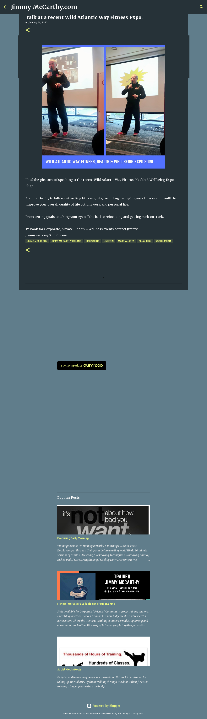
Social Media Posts (69, 669)
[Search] (201, 7)
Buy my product (82, 365)
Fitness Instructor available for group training (86, 603)
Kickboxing (92, 241)
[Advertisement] (103, 322)
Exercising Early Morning (73, 538)
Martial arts (126, 241)
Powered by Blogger (103, 705)
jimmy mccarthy (37, 241)
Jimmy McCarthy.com (44, 7)
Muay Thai (145, 241)
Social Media (163, 241)
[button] (27, 30)
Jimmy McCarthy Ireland (66, 241)
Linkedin (109, 241)
